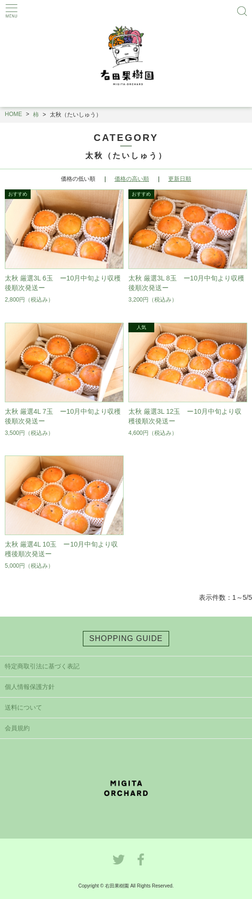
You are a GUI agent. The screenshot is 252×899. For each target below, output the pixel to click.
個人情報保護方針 (30, 686)
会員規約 (17, 728)
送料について (23, 707)
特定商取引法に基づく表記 (42, 666)
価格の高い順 (132, 178)
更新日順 (179, 178)
